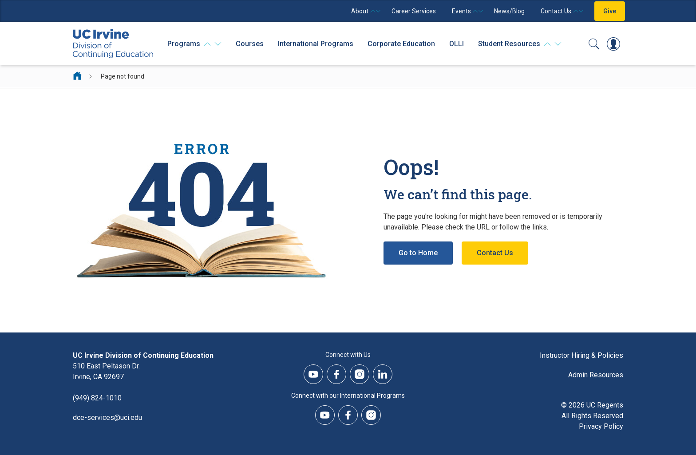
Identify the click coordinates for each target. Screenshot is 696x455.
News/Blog (509, 11)
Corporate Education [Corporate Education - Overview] (401, 44)
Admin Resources (595, 375)
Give (609, 11)
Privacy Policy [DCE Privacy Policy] (601, 426)
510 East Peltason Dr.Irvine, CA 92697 (106, 371)
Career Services (414, 11)
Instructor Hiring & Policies (581, 355)
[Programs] (194, 44)
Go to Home (418, 253)
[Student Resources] (520, 44)
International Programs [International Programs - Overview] (315, 44)
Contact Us (495, 253)
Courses (250, 44)
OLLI (456, 44)
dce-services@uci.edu (107, 417)
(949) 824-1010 (97, 398)
